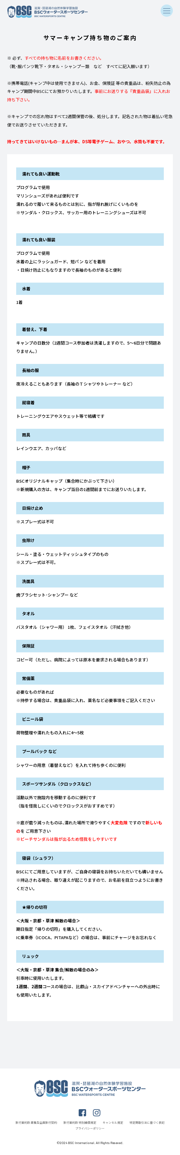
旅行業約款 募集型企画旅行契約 (36, 1122)
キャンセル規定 (113, 1122)
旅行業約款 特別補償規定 (79, 1122)
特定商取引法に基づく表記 (146, 1122)
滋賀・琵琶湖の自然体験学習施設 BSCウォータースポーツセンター (47, 12)
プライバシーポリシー (90, 1128)
